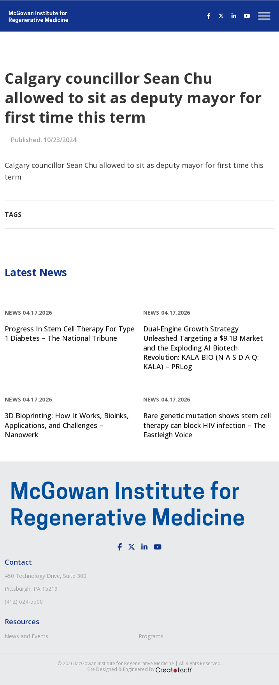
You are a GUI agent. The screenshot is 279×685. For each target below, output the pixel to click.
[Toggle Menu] (264, 15)
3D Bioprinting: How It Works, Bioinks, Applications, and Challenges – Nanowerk (67, 425)
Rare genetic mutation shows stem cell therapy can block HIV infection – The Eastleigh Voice (207, 425)
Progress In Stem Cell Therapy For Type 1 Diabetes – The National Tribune (70, 333)
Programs (151, 636)
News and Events (26, 636)
